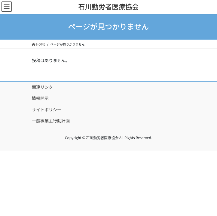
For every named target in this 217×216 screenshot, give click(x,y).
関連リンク (42, 87)
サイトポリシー (46, 109)
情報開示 (40, 98)
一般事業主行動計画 (51, 121)
